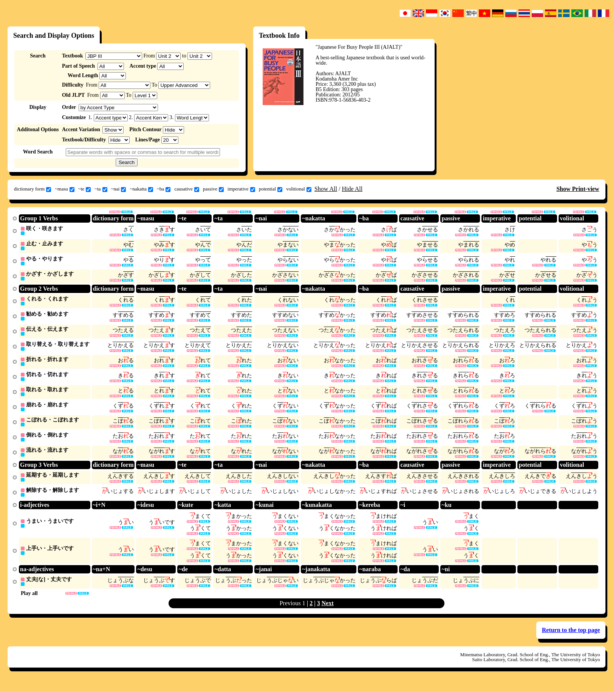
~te (84, 189)
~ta (100, 189)
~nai (118, 189)
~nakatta (141, 189)
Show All (325, 189)
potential (271, 189)
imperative (241, 189)
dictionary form (32, 189)
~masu (64, 189)
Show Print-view (577, 189)
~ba (163, 189)
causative (186, 189)
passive (213, 189)
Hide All (352, 189)
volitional (298, 189)
